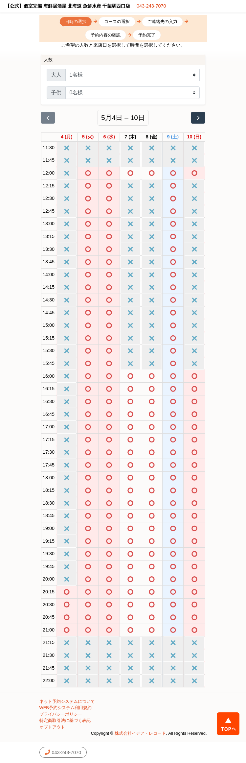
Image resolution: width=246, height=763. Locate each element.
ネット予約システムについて (67, 701)
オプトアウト (52, 727)
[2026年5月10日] (194, 137)
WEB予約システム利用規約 (65, 707)
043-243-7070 (151, 6)
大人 (56, 75)
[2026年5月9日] (173, 137)
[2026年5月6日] (109, 137)
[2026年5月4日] (66, 137)
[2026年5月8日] (152, 137)
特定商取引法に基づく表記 (65, 720)
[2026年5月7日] (130, 137)
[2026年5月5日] (88, 137)
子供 (56, 92)
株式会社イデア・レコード (140, 733)
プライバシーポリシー (60, 714)
